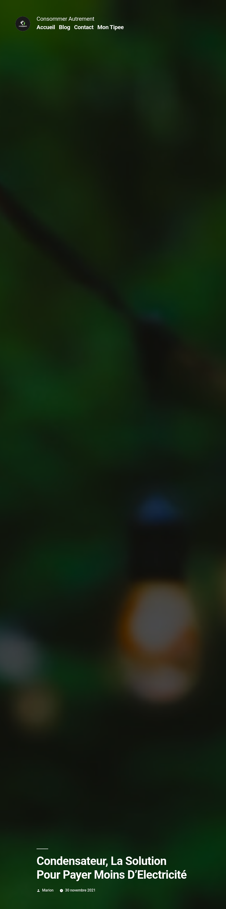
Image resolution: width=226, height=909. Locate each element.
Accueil (46, 27)
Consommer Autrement (65, 18)
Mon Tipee (110, 27)
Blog (64, 27)
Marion (48, 890)
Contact (83, 27)
